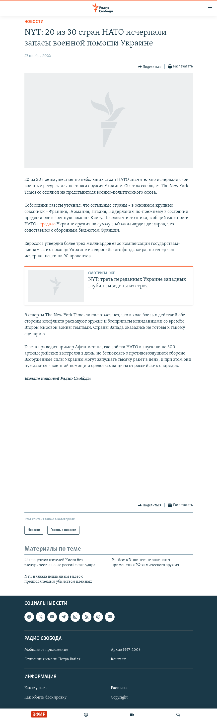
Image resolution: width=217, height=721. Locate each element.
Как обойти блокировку (45, 698)
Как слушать (35, 688)
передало (47, 224)
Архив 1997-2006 (126, 650)
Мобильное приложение (46, 650)
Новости (34, 21)
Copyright (119, 698)
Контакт (118, 659)
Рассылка (119, 688)
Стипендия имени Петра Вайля (52, 659)
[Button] (150, 66)
